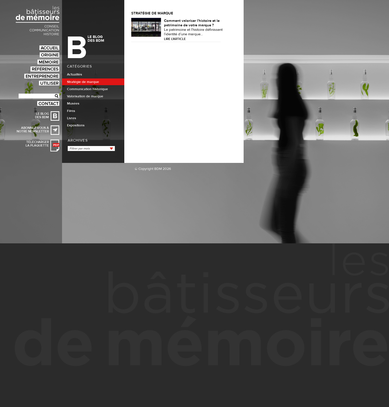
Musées (73, 103)
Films (71, 111)
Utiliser (49, 83)
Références (45, 69)
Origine (50, 54)
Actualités (74, 74)
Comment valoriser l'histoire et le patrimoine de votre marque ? (192, 23)
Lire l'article (175, 39)
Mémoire (49, 62)
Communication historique (87, 89)
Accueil (50, 47)
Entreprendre (42, 76)
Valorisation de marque (85, 96)
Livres (71, 118)
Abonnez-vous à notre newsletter (33, 129)
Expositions (76, 125)
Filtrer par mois (79, 148)
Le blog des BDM (42, 115)
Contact (48, 103)
